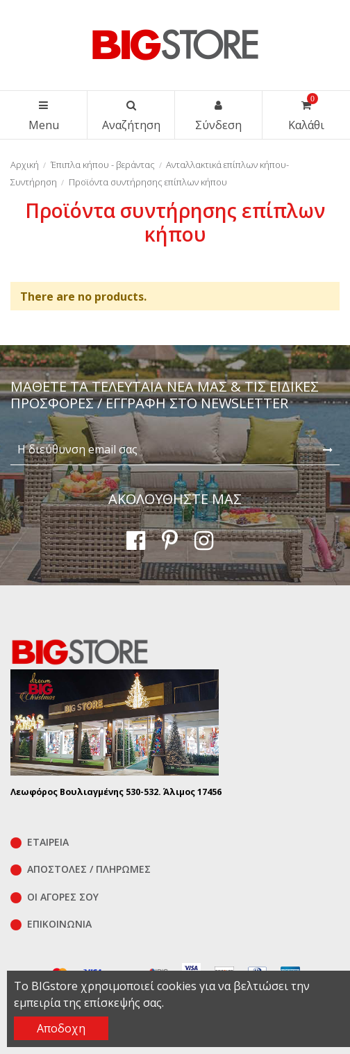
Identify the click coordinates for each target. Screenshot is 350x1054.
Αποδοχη (61, 1028)
